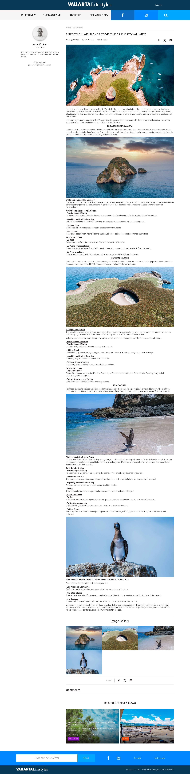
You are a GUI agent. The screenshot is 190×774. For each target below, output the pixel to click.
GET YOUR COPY (99, 15)
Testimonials (159, 758)
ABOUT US (75, 15)
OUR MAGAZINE (52, 15)
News (125, 739)
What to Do (73, 739)
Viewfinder (78, 28)
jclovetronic (40, 62)
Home (68, 28)
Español (158, 5)
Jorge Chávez (40, 44)
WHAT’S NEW (28, 15)
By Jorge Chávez (72, 40)
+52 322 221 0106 (133, 770)
